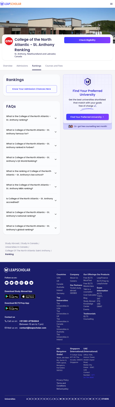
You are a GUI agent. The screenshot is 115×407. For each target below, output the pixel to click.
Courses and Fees (54, 65)
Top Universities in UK (63, 313)
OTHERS (105, 399)
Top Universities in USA (63, 306)
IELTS (85, 316)
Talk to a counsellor (87, 290)
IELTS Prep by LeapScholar (103, 282)
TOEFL (100, 296)
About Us (74, 278)
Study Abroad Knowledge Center (89, 303)
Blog (85, 298)
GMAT (99, 306)
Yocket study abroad (75, 289)
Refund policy (62, 389)
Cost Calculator (90, 295)
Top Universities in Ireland (63, 337)
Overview (7, 65)
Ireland (60, 290)
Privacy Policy (63, 380)
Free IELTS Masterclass (88, 284)
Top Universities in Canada (63, 321)
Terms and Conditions (61, 384)
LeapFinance (102, 278)
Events (86, 309)
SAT (98, 299)
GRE (99, 304)
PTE (98, 301)
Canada (60, 284)
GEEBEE (73, 293)
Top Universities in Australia (63, 329)
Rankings (36, 65)
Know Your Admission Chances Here (31, 88)
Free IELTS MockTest (88, 279)
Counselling (88, 319)
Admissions (22, 65)
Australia (60, 287)
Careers (73, 281)
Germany (60, 293)
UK (58, 281)
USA (58, 278)
